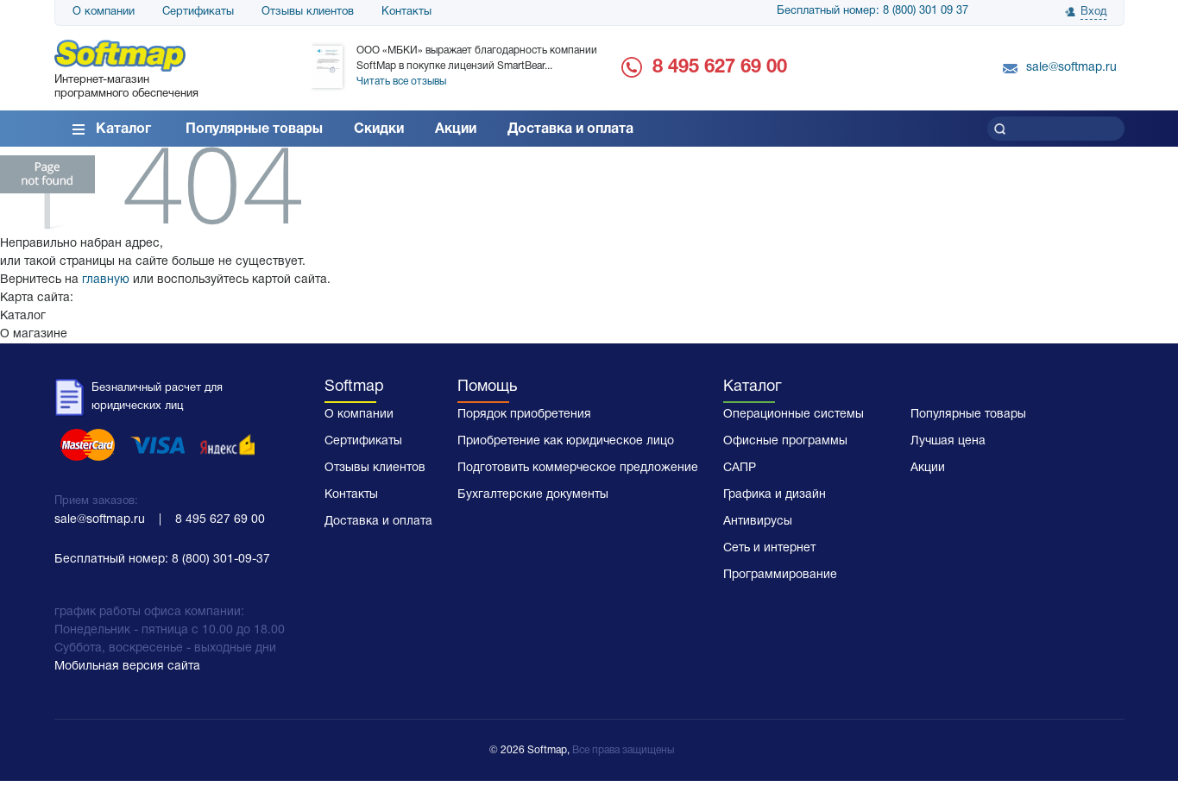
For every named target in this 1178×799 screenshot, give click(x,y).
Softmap (354, 387)
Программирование (780, 575)
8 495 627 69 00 (719, 67)
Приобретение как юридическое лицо (565, 441)
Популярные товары (254, 129)
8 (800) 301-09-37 (221, 559)
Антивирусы (757, 521)
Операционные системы (793, 414)
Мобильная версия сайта (127, 666)
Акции (455, 129)
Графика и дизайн (774, 494)
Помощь (487, 387)
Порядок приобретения (524, 414)
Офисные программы (785, 441)
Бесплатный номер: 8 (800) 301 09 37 (872, 11)
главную (105, 280)
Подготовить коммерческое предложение (577, 468)
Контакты (406, 12)
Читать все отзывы (401, 81)
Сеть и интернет (769, 548)
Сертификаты (198, 12)
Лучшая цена (948, 441)
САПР (739, 468)
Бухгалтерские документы (532, 494)
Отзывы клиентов (307, 12)
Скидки (379, 129)
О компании (103, 12)
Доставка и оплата (570, 129)
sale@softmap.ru (1071, 67)
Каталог (123, 129)
